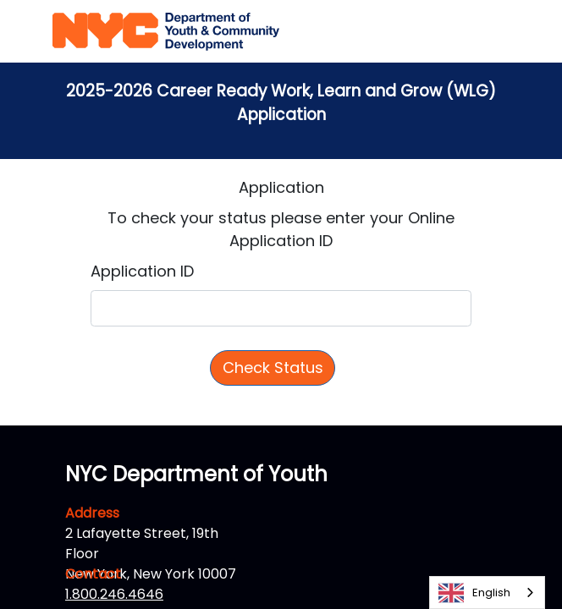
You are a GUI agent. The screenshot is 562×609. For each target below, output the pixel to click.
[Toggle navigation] (497, 31)
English (474, 593)
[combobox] (487, 592)
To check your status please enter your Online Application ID (281, 229)
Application (281, 187)
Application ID (142, 271)
